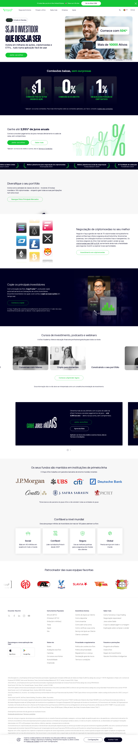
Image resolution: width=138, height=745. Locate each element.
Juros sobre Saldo (110, 621)
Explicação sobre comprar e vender (116, 628)
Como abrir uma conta (83, 625)
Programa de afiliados (111, 646)
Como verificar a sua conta (85, 628)
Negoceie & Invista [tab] (25, 10)
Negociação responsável (112, 618)
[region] (69, 740)
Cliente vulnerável (81, 635)
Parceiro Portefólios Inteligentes (115, 656)
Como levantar (80, 621)
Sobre (49, 646)
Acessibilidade (52, 660)
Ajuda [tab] (74, 10)
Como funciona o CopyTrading (115, 615)
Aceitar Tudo (113, 740)
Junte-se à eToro (16, 55)
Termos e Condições (45, 149)
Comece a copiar (17, 303)
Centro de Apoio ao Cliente (85, 615)
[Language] (126, 10)
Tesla (49, 625)
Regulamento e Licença (83, 653)
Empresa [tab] (65, 10)
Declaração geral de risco (15, 714)
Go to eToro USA (91, 3)
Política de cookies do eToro (85, 646)
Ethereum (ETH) (53, 618)
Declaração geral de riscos (84, 656)
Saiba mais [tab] (53, 10)
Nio (48, 631)
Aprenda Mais (79, 429)
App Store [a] (12, 652)
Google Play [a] (26, 652)
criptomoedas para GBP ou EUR (87, 243)
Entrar (133, 10)
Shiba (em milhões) (54, 621)
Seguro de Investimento (112, 653)
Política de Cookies (32, 741)
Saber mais (39, 142)
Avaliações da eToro (54, 650)
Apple (49, 628)
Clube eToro (108, 650)
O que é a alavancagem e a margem (116, 625)
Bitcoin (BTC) (52, 615)
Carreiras (50, 653)
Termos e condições (82, 660)
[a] (9, 615)
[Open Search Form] (120, 10)
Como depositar (81, 618)
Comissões (119, 60)
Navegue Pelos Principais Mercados (25, 199)
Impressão (51, 663)
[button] (68, 450)
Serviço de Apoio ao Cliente (85, 631)
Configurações (93, 740)
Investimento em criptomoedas (92, 252)
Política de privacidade (83, 650)
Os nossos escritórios (55, 656)
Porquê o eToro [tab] (41, 10)
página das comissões (105, 109)
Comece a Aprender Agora (69, 378)
